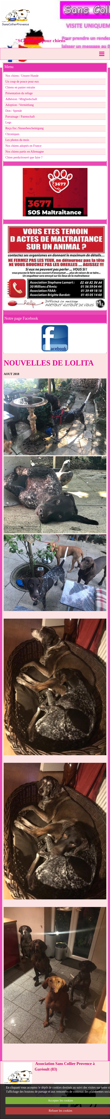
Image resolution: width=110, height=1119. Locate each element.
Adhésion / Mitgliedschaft (21, 99)
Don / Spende (13, 110)
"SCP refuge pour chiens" (41, 40)
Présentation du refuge (19, 93)
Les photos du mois (17, 140)
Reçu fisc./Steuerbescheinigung (24, 128)
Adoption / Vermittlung (19, 105)
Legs (8, 122)
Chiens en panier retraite (20, 87)
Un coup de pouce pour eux (22, 81)
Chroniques (12, 134)
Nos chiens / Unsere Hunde (22, 75)
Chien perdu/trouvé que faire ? (23, 157)
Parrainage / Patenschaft (20, 116)
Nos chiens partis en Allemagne (24, 151)
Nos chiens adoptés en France (23, 145)
